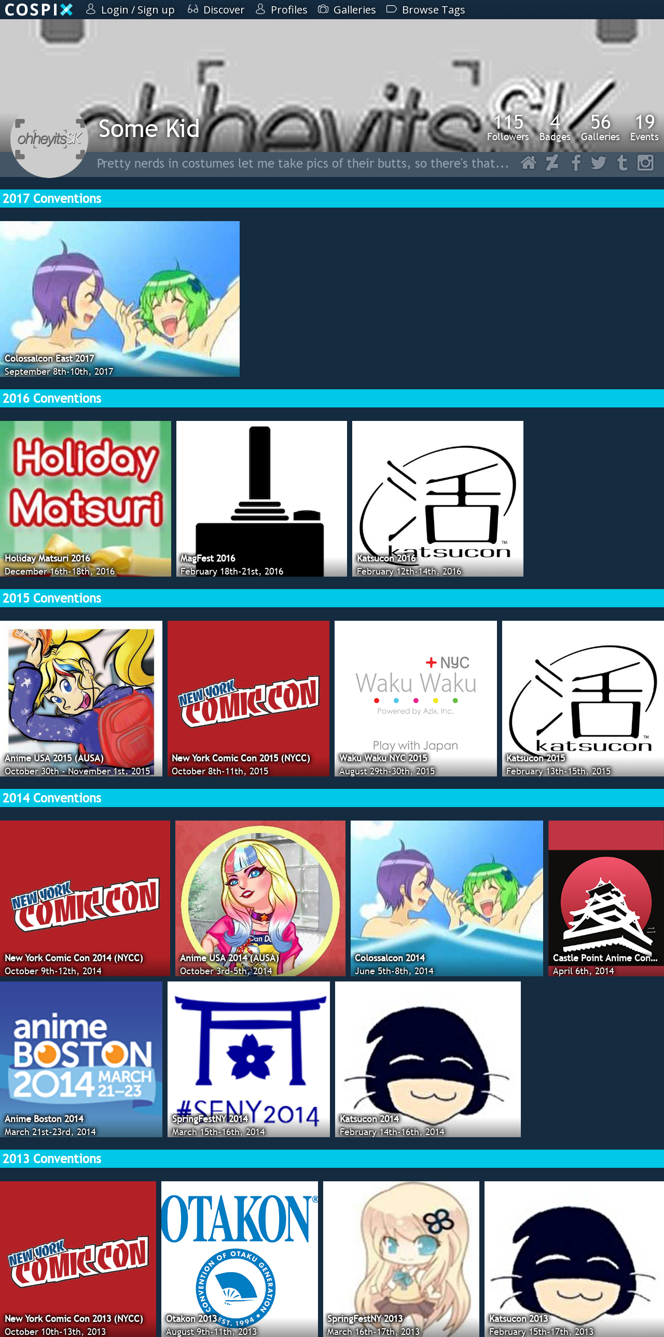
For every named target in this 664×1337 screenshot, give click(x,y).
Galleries (600, 127)
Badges (555, 127)
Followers (508, 127)
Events (644, 127)
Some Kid (149, 128)
